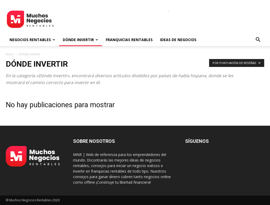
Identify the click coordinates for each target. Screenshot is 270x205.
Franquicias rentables (129, 39)
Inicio (10, 54)
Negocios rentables (32, 39)
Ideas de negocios (178, 39)
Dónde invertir (80, 39)
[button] (258, 40)
